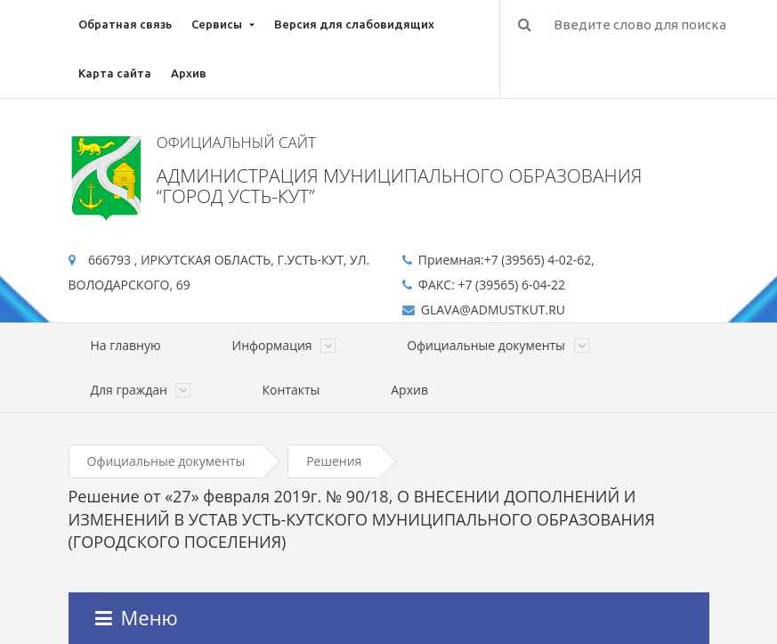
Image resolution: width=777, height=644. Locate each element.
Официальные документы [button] (497, 345)
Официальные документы (166, 460)
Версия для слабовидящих (354, 24)
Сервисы (216, 24)
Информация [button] (284, 345)
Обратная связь (125, 24)
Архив (188, 73)
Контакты (291, 389)
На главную (126, 345)
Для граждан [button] (141, 389)
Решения (333, 460)
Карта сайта (114, 73)
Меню (136, 617)
